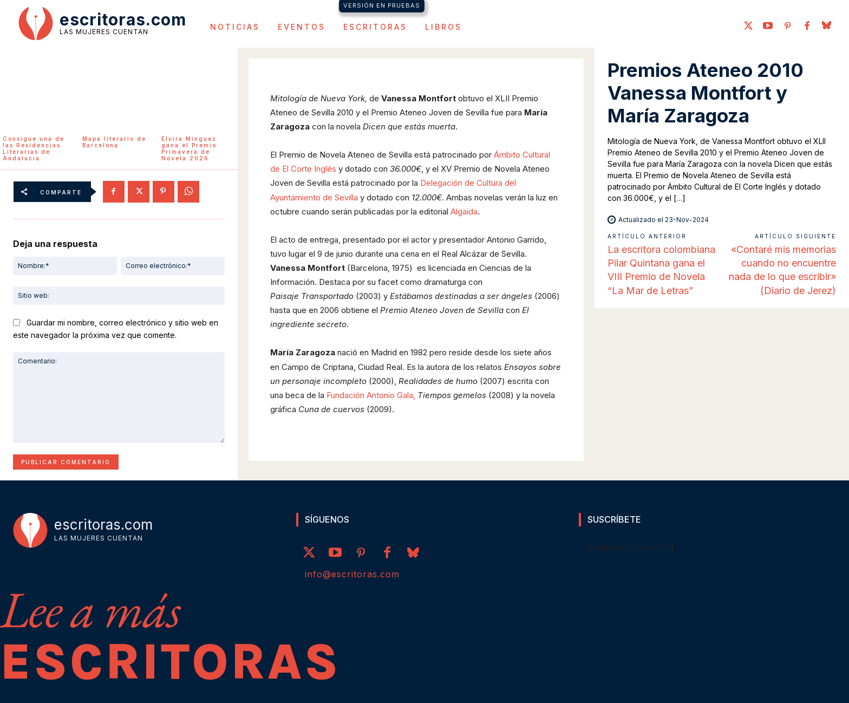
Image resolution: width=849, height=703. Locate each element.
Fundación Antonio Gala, (370, 395)
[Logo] (102, 22)
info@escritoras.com (352, 574)
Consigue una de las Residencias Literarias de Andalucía (33, 148)
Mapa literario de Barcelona (114, 141)
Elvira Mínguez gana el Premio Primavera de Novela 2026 (189, 148)
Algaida (464, 211)
